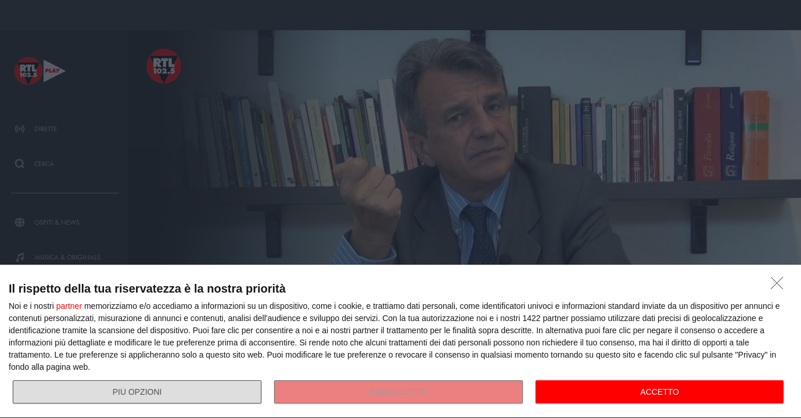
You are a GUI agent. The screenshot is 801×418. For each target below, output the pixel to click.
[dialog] (400, 341)
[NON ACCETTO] (780, 286)
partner (69, 306)
